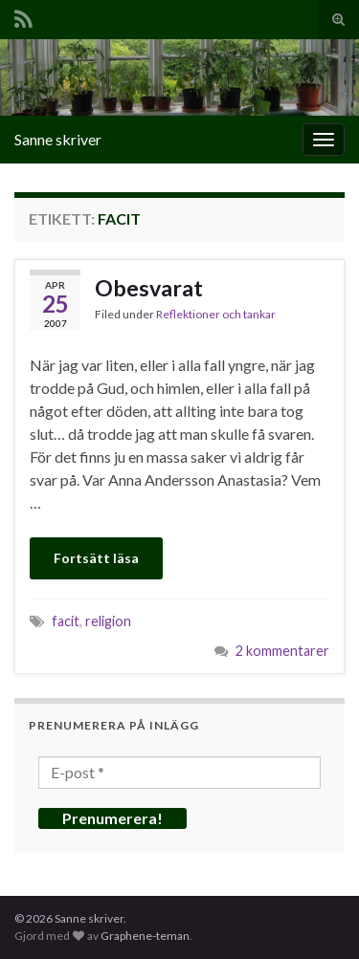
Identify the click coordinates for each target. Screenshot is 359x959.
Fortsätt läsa (96, 558)
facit (65, 621)
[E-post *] (179, 772)
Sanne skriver (57, 139)
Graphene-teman (145, 935)
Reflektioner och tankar (216, 314)
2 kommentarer (282, 651)
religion (108, 621)
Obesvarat (149, 287)
